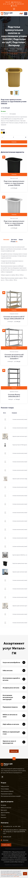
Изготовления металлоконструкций (10, 796)
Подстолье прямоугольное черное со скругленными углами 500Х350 (14, 183)
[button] (26, 65)
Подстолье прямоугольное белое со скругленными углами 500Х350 (14, 223)
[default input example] (14, 137)
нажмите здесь (16, 876)
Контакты (3, 817)
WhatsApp (15, 5)
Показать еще (14, 751)
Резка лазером (5, 789)
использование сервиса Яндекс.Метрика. (9, 874)
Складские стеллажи (14, 313)
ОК (25, 873)
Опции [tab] (21, 239)
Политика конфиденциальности (14, 849)
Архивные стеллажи (14, 391)
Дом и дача (4, 810)
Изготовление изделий (7, 791)
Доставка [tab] (14, 239)
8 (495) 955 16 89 (20, 4)
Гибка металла (5, 786)
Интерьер (3, 805)
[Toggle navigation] (25, 13)
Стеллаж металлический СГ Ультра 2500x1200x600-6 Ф (14, 317)
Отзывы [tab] (14, 241)
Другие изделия (5, 812)
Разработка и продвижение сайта (14, 865)
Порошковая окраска (6, 794)
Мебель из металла (6, 807)
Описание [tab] (6, 239)
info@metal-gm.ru (17, 2)
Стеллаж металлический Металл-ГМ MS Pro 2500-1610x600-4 (14, 356)
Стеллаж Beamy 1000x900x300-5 (14, 395)
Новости (3, 815)
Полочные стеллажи (14, 351)
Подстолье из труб (14, 178)
